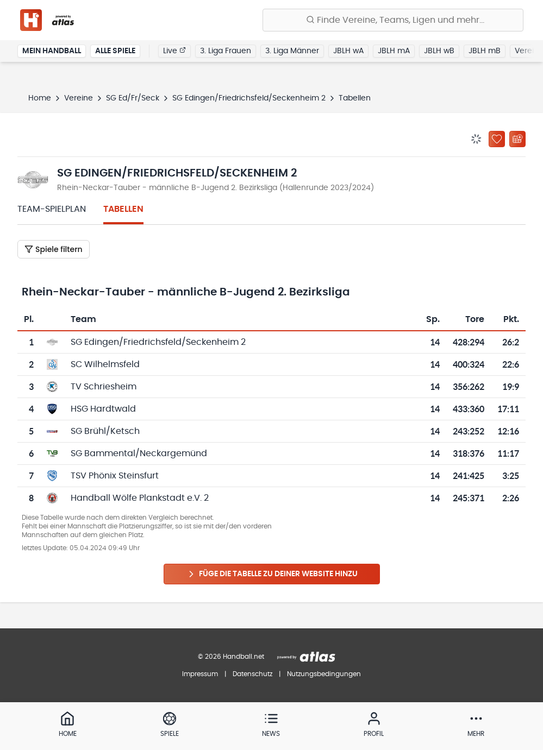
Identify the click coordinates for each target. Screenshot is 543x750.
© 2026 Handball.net (231, 656)
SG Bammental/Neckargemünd (139, 453)
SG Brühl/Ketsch (105, 431)
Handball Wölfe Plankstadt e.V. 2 (140, 498)
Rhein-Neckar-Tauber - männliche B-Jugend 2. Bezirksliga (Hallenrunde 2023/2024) (215, 188)
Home (39, 98)
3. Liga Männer (292, 51)
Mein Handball (51, 51)
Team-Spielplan (51, 209)
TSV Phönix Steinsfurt (115, 475)
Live (174, 50)
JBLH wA (348, 51)
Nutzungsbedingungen (324, 674)
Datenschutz (252, 674)
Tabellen (123, 209)
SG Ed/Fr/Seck (132, 98)
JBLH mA (394, 51)
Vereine (78, 98)
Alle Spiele (115, 51)
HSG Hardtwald (103, 409)
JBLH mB (485, 51)
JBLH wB (439, 51)
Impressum (200, 674)
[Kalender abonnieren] (517, 139)
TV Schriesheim (103, 386)
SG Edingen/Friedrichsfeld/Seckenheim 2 (249, 98)
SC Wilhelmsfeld (105, 364)
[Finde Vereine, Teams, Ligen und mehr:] (393, 20)
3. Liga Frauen (225, 51)
